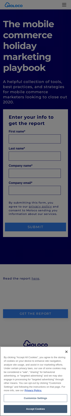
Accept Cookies (35, 408)
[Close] (66, 352)
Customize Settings (35, 398)
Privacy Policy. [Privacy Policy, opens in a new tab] (33, 390)
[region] (35, 381)
